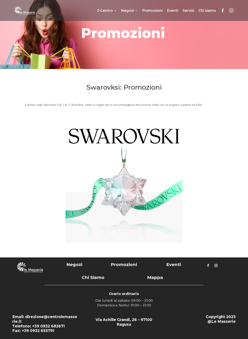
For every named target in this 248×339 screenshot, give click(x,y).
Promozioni (152, 10)
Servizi (188, 10)
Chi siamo (207, 10)
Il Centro (105, 10)
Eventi (172, 10)
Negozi (127, 10)
